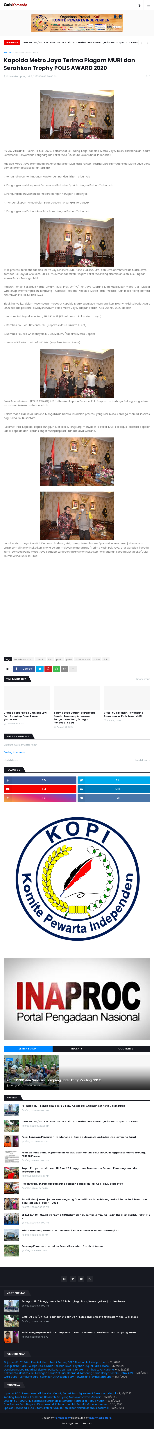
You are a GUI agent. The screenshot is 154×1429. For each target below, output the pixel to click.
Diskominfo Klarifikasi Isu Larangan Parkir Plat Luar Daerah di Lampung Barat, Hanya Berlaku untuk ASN (68, 1373)
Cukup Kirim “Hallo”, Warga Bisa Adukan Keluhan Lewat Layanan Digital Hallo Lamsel (56, 1366)
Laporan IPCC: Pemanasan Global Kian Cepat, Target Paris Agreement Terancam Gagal (60, 1393)
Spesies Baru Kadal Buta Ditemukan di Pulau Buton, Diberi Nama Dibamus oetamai (56, 1408)
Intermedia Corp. (100, 1418)
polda (59, 659)
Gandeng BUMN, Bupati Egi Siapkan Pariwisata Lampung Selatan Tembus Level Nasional (59, 1369)
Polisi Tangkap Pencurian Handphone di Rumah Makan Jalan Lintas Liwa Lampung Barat (79, 1137)
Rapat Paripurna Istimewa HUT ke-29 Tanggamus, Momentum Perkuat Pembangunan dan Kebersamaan (80, 1170)
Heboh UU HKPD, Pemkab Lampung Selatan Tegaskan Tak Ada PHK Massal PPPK (72, 1184)
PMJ (50, 659)
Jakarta (40, 659)
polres (97, 659)
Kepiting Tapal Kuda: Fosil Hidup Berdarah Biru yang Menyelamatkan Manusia (52, 1397)
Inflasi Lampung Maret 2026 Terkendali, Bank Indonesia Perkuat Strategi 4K (70, 1230)
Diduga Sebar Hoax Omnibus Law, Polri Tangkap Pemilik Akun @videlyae (25, 716)
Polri (106, 659)
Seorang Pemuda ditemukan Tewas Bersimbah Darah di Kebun (62, 1246)
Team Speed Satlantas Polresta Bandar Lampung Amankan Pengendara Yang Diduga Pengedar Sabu (74, 718)
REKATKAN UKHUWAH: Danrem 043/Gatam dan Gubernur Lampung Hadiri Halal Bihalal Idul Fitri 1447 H (86, 1216)
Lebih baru (12, 760)
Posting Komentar (14, 752)
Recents (77, 1048)
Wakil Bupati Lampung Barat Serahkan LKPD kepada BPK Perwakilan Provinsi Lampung (58, 1377)
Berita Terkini (28, 1048)
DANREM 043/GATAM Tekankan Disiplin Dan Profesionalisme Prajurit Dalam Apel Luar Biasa (80, 42)
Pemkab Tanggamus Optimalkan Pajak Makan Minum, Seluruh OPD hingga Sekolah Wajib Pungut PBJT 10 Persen (85, 1154)
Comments (125, 1048)
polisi (69, 659)
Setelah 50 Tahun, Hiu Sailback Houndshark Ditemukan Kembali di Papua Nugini (54, 1401)
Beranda (9, 52)
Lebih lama (141, 760)
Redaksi (87, 1423)
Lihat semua (143, 679)
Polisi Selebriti (83, 659)
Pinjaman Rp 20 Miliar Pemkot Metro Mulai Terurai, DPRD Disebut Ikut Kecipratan (54, 1362)
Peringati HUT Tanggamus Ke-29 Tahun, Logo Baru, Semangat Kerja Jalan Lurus (73, 1106)
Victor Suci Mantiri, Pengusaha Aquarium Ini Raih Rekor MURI (123, 714)
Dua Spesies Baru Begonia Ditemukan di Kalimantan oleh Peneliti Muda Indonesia (55, 1404)
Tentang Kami (70, 1423)
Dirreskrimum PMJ (27, 52)
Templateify (62, 1418)
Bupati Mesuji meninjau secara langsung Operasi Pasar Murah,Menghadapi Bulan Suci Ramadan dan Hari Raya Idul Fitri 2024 (84, 1201)
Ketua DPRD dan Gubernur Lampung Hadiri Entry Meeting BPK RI (53, 1080)
